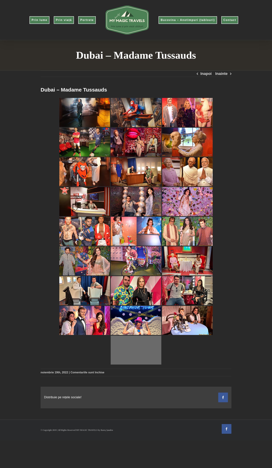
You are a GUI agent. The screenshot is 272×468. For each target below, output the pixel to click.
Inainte (221, 73)
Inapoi (206, 73)
